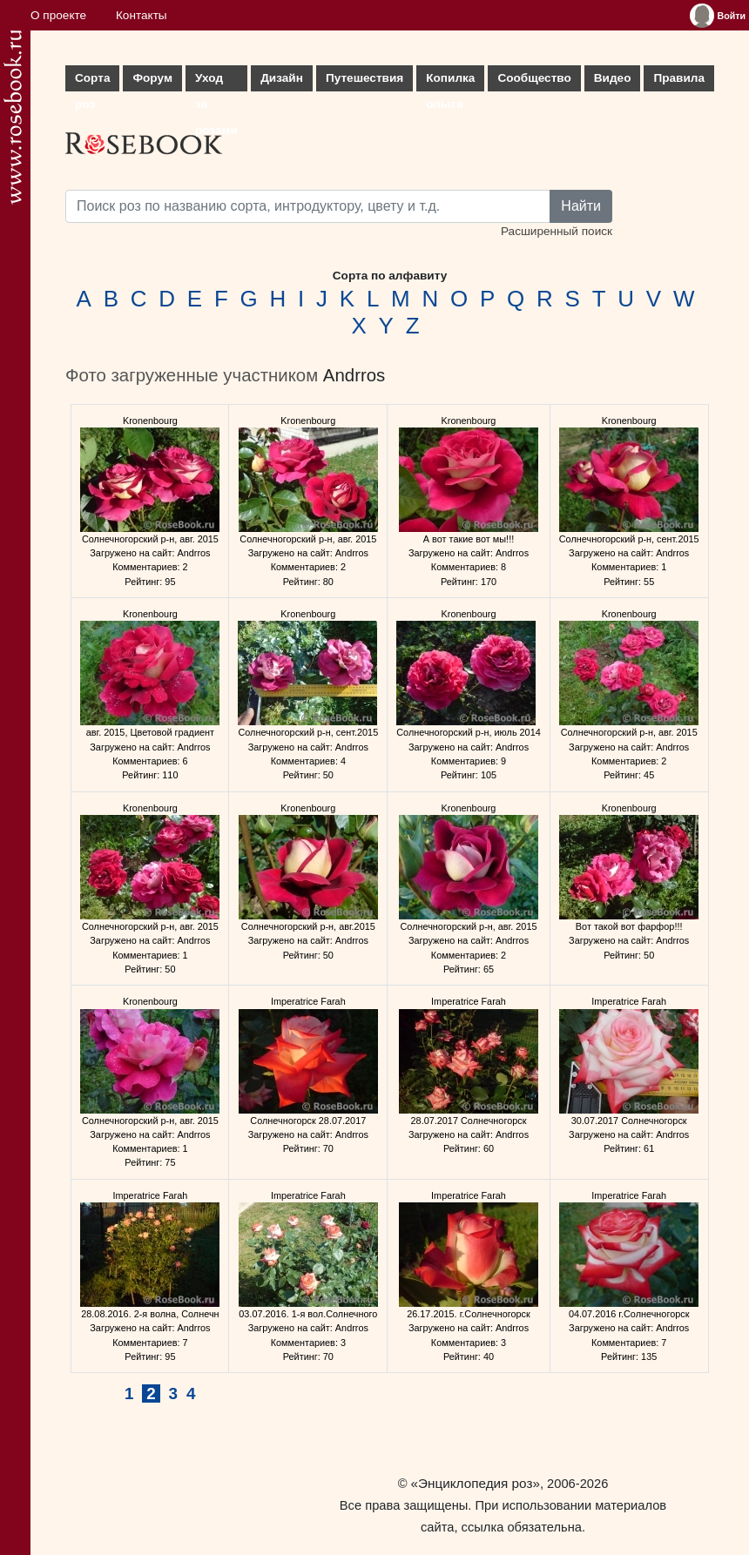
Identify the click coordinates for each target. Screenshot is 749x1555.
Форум (152, 77)
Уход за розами (216, 81)
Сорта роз (92, 81)
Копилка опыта (450, 81)
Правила (679, 77)
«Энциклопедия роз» (475, 1483)
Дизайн (281, 77)
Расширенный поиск (556, 231)
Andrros (354, 375)
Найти (581, 206)
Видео (612, 77)
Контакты (141, 15)
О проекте (58, 15)
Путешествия (364, 77)
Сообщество (533, 77)
